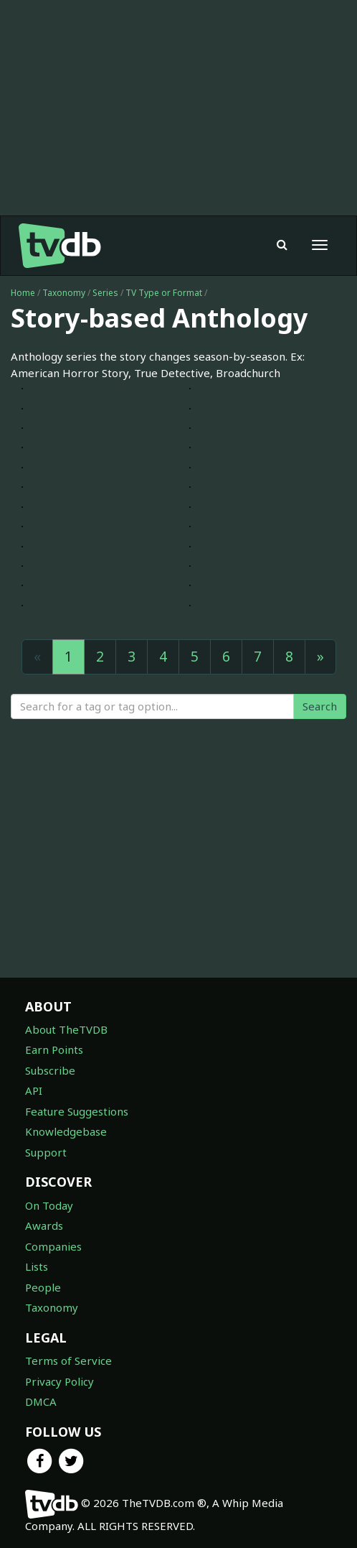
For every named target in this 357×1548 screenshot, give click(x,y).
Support (46, 1152)
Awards (44, 1225)
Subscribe (50, 1070)
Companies (53, 1246)
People (43, 1287)
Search (320, 706)
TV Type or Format (163, 293)
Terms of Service (68, 1360)
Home (23, 293)
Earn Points (54, 1049)
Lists (36, 1266)
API (33, 1090)
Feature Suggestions (76, 1111)
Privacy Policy (59, 1381)
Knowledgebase (66, 1131)
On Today (49, 1205)
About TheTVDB (66, 1029)
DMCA (41, 1401)
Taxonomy (63, 293)
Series (105, 293)
